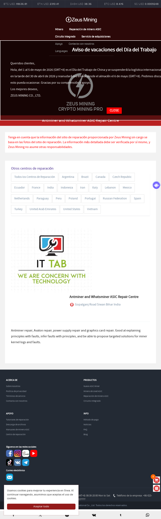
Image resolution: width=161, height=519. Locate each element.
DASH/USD (81, 4)
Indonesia (67, 188)
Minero (59, 29)
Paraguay (43, 199)
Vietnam (92, 209)
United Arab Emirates (43, 209)
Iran (82, 188)
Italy (95, 188)
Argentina (68, 177)
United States (71, 209)
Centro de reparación (16, 434)
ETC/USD (113, 4)
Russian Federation (115, 199)
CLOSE (114, 110)
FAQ (85, 429)
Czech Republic (122, 177)
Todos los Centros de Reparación (34, 177)
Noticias (87, 424)
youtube (33, 453)
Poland (73, 199)
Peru (59, 199)
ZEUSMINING (81, 20)
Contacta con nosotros (16, 401)
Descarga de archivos (16, 424)
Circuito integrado (65, 36)
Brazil (85, 177)
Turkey (18, 209)
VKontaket (17, 462)
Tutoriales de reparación (17, 419)
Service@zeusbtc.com (9, 477)
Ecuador (19, 188)
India (50, 188)
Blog (86, 434)
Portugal (90, 199)
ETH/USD (48, 4)
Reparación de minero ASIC (85, 29)
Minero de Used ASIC (93, 391)
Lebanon (110, 188)
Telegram (25, 462)
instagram (17, 453)
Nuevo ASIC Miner (92, 386)
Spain (137, 199)
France (36, 188)
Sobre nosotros (13, 386)
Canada (100, 177)
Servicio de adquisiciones (96, 36)
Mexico (127, 188)
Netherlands (22, 199)
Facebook (9, 453)
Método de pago (91, 419)
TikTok (9, 462)
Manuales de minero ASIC (17, 429)
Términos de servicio (15, 396)
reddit (25, 453)
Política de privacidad (16, 391)
